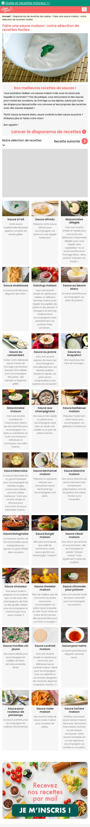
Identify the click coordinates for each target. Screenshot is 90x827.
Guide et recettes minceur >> (27, 3)
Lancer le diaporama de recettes (48, 132)
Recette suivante (71, 141)
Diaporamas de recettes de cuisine (32, 16)
